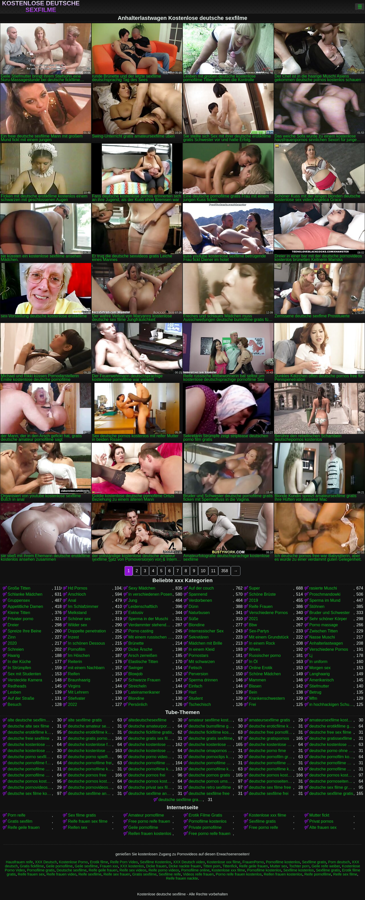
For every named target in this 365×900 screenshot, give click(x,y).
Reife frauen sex (31, 874)
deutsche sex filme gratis (331, 787)
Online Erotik (260, 668)
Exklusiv (135, 612)
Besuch (14, 704)
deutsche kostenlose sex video (30, 750)
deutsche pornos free (87, 775)
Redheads (17, 686)
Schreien (16, 649)
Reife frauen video (61, 874)
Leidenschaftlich (143, 606)
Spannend (198, 594)
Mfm (313, 698)
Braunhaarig (79, 680)
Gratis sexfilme (144, 874)
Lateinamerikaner (144, 692)
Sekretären (199, 637)
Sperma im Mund (324, 600)
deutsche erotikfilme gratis (331, 726)
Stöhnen (317, 606)
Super (254, 588)
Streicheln (137, 686)
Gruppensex (19, 600)
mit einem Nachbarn (86, 668)
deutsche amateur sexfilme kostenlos (90, 726)
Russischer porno (265, 655)
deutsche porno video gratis (150, 757)
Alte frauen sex (323, 827)
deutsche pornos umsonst (211, 781)
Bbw (253, 625)
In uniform (318, 661)
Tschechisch (200, 704)
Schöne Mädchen (265, 674)
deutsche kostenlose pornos (211, 744)
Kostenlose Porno (73, 862)
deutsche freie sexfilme (29, 738)
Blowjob (135, 674)
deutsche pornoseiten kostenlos (331, 781)
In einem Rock (262, 643)
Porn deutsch (339, 862)
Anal (72, 600)
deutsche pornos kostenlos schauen (150, 781)
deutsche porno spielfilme (90, 757)
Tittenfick (230, 866)
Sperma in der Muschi (148, 619)
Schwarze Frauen (144, 680)
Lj (310, 655)
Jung (132, 600)
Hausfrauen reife (19, 862)
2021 (253, 619)
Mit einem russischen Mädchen (150, 637)
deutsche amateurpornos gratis (150, 726)
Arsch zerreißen (142, 655)
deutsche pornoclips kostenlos (211, 757)
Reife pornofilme (317, 874)
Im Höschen (79, 655)
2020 (12, 643)
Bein (253, 692)
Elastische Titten (143, 661)
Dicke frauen (156, 866)
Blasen (255, 686)
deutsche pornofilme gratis (150, 763)
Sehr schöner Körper (328, 619)
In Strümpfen (19, 668)
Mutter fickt (319, 815)
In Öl (253, 661)
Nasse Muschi (322, 637)
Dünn (193, 606)
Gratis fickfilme (32, 866)
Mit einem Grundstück (269, 637)
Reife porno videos (164, 870)
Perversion (198, 674)
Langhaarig (319, 674)
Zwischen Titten (323, 631)
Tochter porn (299, 866)
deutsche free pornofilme (271, 732)
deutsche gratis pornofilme (90, 738)
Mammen (257, 680)
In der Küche (19, 661)
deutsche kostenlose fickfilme (90, 744)
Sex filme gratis (82, 815)
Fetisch (195, 668)
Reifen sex (77, 827)
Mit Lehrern (78, 692)
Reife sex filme (345, 874)
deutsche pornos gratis (209, 775)
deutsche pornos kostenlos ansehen (30, 781)
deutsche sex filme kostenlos (30, 793)
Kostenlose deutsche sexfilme (41, 6)
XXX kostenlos (132, 866)
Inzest (73, 637)
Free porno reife (263, 827)
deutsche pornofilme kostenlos (150, 769)
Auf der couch (201, 588)
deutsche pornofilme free (30, 763)
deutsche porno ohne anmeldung (331, 750)
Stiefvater (76, 698)
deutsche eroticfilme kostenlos (271, 726)
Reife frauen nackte (182, 878)
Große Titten (19, 588)
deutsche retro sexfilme (210, 787)
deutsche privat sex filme (150, 787)
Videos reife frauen (198, 874)
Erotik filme (99, 862)
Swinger (135, 668)
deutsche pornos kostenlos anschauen (331, 775)
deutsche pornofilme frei (90, 763)
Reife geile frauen (24, 827)
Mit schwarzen (202, 661)
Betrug (315, 692)
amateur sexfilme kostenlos (211, 720)
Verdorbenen (200, 600)
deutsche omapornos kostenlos (211, 750)
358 (224, 571)
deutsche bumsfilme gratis (211, 726)
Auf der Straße (21, 698)
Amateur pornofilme (146, 815)
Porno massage (323, 625)
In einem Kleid (201, 649)
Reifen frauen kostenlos (149, 833)
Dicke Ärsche (140, 649)
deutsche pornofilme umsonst (30, 775)
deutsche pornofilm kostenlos (331, 757)
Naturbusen (199, 612)
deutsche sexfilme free (209, 793)
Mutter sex (278, 866)
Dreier (13, 625)
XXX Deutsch (46, 862)
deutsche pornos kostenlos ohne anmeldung (90, 781)
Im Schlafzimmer (83, 606)
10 (203, 571)
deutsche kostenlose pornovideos (271, 744)
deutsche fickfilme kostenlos (211, 732)
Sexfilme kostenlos (298, 870)
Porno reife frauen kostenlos (239, 874)
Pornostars (198, 655)
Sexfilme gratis (262, 821)
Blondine (196, 625)
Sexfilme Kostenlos (155, 862)
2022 (72, 704)
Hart (192, 692)
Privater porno (20, 619)
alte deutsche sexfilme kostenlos (30, 720)
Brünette (136, 643)
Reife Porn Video (124, 862)
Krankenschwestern (267, 698)
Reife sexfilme (89, 874)
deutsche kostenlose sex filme (331, 744)
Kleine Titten (19, 612)
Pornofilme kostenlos (208, 821)
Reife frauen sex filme (87, 821)
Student (196, 698)
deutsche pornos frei (146, 775)
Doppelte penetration (87, 631)
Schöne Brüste (262, 594)
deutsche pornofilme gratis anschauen (211, 763)
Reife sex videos (133, 870)
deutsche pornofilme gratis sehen (30, 769)
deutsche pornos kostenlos (271, 775)
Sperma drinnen (203, 680)
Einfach (195, 686)
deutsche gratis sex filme (150, 738)
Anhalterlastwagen (326, 643)
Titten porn (212, 866)
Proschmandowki (324, 594)
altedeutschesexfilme (147, 720)
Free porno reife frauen (149, 821)
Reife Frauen (261, 606)
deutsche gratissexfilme (330, 738)
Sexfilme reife (170, 874)
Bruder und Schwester (329, 612)
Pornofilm (76, 649)
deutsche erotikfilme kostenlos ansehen (90, 732)
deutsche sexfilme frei (268, 793)
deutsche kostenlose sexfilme (90, 750)
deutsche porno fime (267, 750)
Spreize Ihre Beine (24, 631)
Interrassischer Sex (206, 631)
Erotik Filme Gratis (205, 815)
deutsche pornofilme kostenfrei (90, 769)
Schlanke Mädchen (25, 594)
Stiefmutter (319, 686)
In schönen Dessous (86, 643)
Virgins (74, 686)
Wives (254, 649)
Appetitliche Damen (25, 606)
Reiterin (75, 661)
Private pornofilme (205, 827)
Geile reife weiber (325, 866)
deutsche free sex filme (330, 732)
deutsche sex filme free (270, 787)
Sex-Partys (259, 631)
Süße (193, 619)
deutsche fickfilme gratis (150, 732)
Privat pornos (321, 821)
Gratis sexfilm (20, 821)
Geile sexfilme (86, 866)
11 (213, 571)
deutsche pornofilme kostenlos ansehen (271, 769)
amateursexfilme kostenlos (331, 720)
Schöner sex (79, 619)
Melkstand (77, 612)
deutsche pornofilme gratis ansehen (271, 763)
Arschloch (77, 594)
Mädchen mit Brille (205, 643)
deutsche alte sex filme (28, 726)
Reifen (74, 674)
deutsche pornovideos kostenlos (90, 787)
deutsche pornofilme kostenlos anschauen (211, 769)
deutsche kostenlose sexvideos (150, 750)
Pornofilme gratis (41, 870)
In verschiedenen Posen (150, 594)
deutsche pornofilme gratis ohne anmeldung (331, 763)
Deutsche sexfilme (72, 870)
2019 (253, 600)
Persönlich (138, 704)
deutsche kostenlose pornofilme (150, 744)
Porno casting (140, 631)
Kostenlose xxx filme (267, 815)
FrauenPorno (253, 862)
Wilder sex (77, 625)
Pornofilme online (195, 870)
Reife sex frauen (117, 874)
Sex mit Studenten (24, 674)
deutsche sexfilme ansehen (150, 793)
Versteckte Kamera (25, 680)
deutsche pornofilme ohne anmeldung (331, 769)
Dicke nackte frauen (185, 866)
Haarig (14, 655)
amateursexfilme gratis (269, 720)
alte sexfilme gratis (85, 720)
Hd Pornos (77, 588)
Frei (252, 704)
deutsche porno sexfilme (30, 757)
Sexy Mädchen (141, 588)
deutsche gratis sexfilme (211, 738)
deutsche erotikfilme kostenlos (30, 732)
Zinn (12, 637)
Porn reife (16, 815)
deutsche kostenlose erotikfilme (30, 744)
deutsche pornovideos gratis (30, 787)
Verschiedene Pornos (268, 612)
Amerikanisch (321, 680)
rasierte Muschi (323, 588)
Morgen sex (320, 668)
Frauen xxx (109, 866)
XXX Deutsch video (189, 862)
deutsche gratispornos (269, 738)
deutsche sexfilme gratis (331, 793)
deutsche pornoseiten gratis (271, 781)
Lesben (14, 692)
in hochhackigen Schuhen (331, 704)
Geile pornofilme (143, 827)
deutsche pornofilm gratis (271, 757)
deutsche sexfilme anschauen (90, 793)
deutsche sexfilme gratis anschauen (181, 799)
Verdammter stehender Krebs (150, 625)
